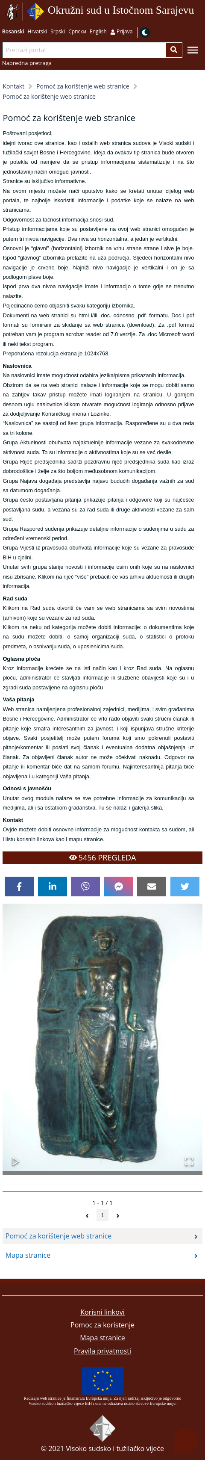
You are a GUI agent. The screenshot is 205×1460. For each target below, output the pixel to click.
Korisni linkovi (102, 1312)
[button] (102, 1037)
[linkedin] (52, 886)
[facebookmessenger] (118, 886)
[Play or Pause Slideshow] (16, 1157)
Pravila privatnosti (102, 1351)
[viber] (85, 886)
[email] (151, 886)
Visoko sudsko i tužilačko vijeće (115, 1448)
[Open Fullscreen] (189, 1157)
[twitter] (184, 886)
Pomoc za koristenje (102, 1325)
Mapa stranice (102, 1337)
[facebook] (19, 886)
